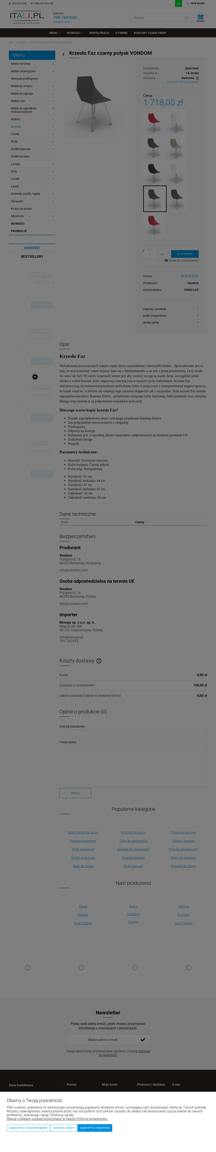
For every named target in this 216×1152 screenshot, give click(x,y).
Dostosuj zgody (63, 1127)
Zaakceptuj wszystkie (95, 1127)
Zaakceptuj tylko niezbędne (28, 1127)
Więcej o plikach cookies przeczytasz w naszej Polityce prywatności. (57, 1119)
